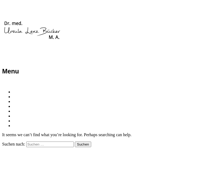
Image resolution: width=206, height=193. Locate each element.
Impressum (23, 120)
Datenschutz (25, 125)
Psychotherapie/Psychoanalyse (42, 106)
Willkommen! (25, 92)
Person (20, 96)
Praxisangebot (26, 101)
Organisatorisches (30, 111)
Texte (18, 116)
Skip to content (16, 82)
